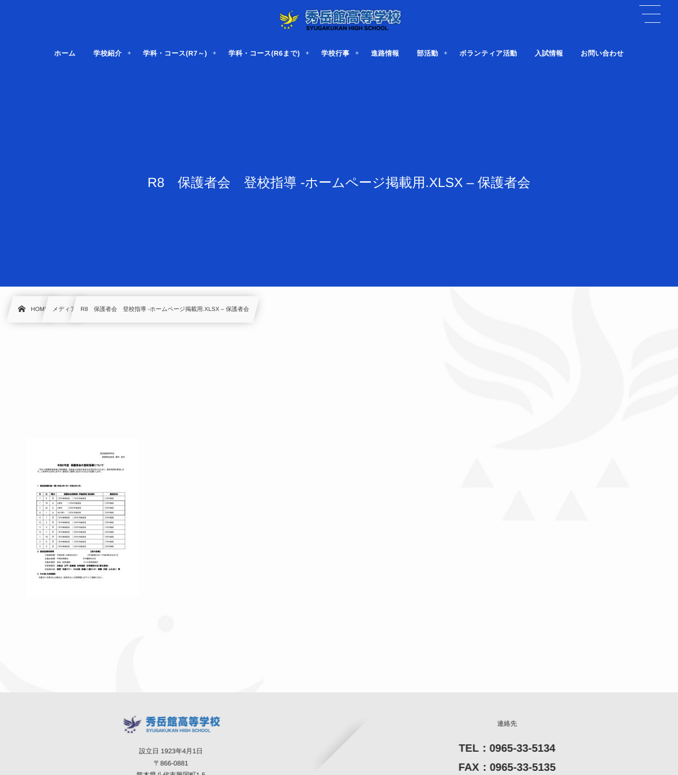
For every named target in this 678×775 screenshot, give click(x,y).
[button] (650, 14)
